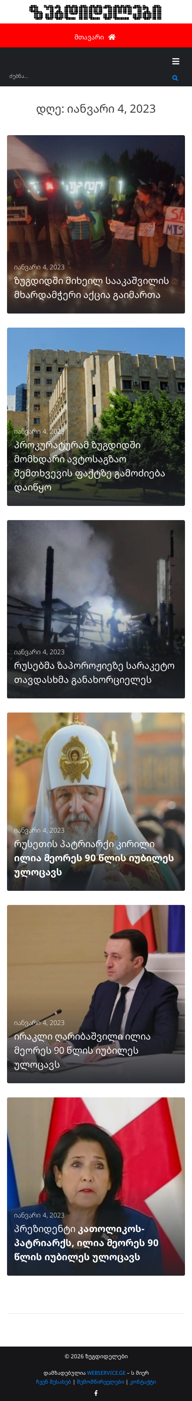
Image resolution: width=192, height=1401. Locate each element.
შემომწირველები (100, 1381)
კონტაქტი (143, 1381)
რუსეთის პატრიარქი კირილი (94, 857)
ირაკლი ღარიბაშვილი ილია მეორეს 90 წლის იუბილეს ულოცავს (82, 1050)
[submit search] (175, 78)
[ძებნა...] (88, 79)
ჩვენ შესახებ (53, 1381)
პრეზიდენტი (86, 1242)
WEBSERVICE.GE (106, 1372)
